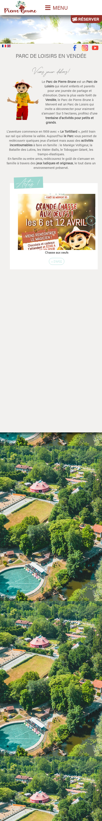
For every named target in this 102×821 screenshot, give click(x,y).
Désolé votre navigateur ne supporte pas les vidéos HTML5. (51, 28)
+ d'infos (56, 261)
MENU (60, 7)
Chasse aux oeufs (56, 252)
